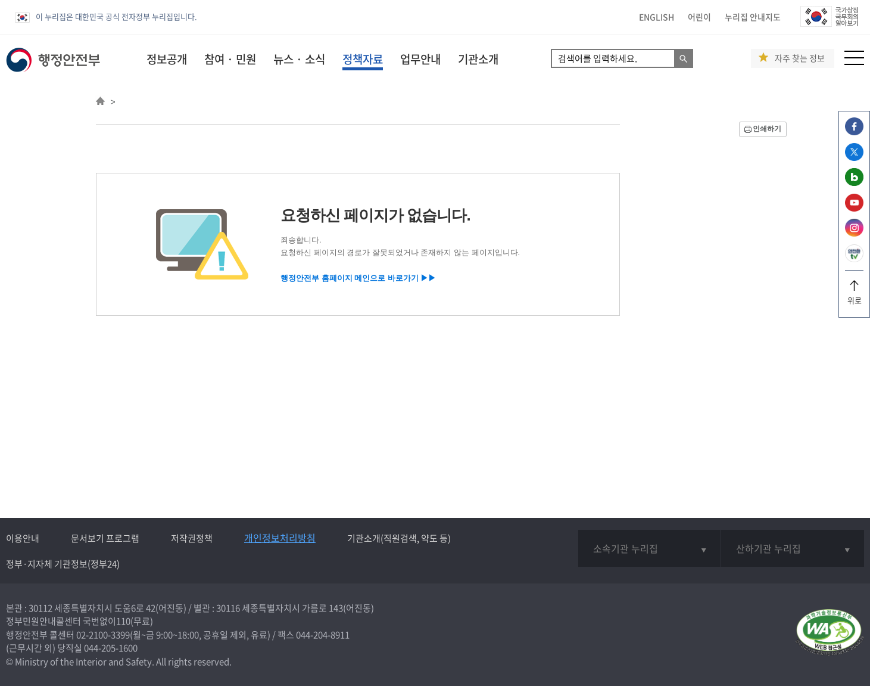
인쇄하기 (767, 129)
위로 (854, 295)
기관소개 (478, 59)
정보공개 (166, 59)
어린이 (699, 17)
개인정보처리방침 (280, 537)
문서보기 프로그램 (105, 538)
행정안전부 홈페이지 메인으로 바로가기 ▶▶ (358, 278)
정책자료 (362, 59)
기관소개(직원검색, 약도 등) (399, 538)
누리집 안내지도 (753, 17)
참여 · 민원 (230, 59)
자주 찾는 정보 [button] (800, 58)
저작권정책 (192, 538)
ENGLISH (656, 17)
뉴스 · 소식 (299, 59)
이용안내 (22, 538)
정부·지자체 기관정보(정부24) (63, 563)
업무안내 (420, 59)
